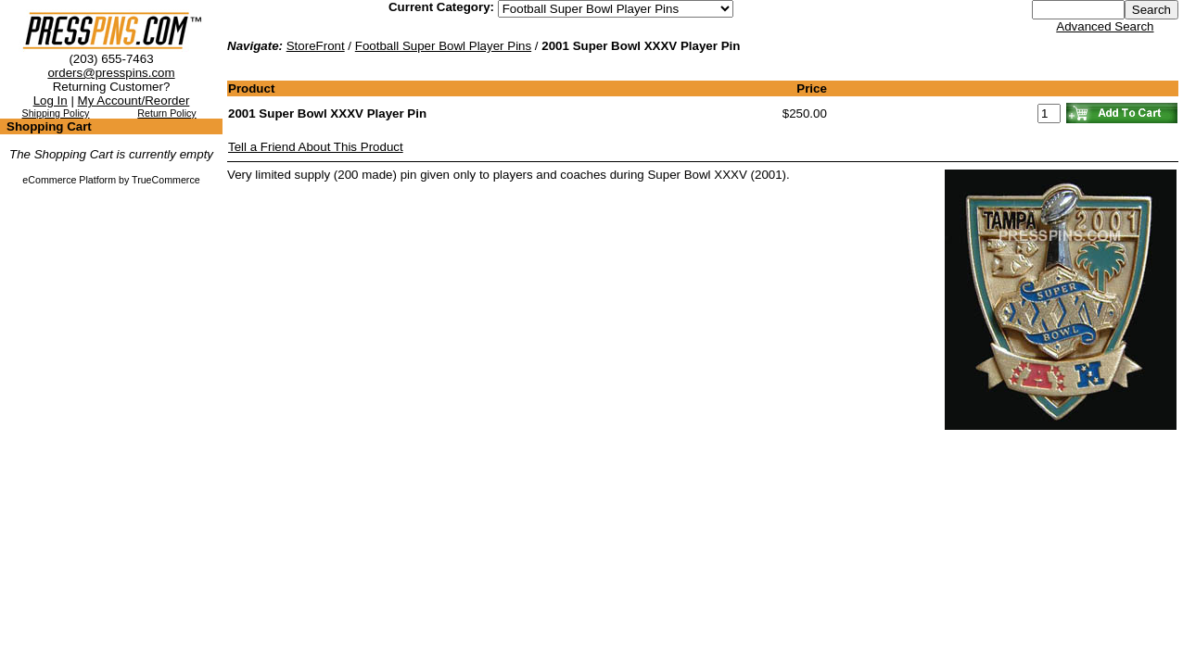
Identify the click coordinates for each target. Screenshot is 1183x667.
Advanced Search (1104, 26)
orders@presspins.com (110, 73)
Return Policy (166, 113)
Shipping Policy (56, 113)
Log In (50, 100)
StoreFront (315, 46)
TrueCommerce (166, 179)
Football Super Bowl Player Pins (443, 46)
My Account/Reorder (134, 100)
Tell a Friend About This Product (315, 147)
